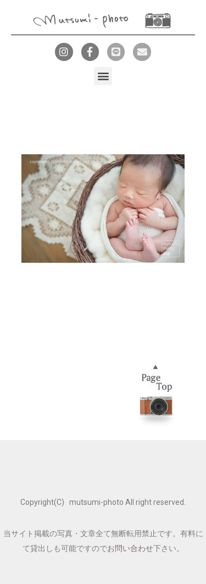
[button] (103, 76)
